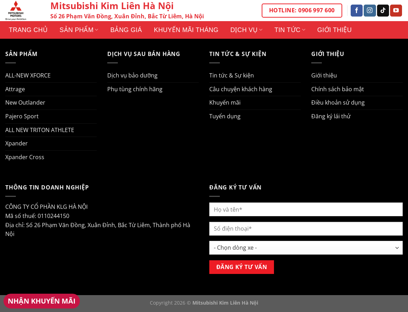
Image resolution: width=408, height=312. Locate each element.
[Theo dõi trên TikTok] (383, 11)
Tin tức (289, 29)
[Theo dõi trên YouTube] (396, 11)
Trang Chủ (28, 29)
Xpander (16, 143)
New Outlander (25, 102)
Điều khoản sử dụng (338, 102)
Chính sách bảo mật (337, 89)
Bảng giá (126, 29)
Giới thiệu (334, 29)
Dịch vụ (246, 29)
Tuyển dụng (225, 116)
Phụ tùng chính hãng (134, 89)
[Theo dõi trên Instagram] (370, 11)
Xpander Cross (24, 157)
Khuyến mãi (225, 102)
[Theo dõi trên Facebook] (357, 11)
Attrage (15, 89)
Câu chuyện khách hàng (240, 89)
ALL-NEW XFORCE (28, 75)
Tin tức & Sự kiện (231, 75)
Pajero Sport (22, 116)
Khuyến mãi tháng (186, 29)
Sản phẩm (78, 29)
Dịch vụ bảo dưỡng (132, 75)
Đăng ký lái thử (331, 116)
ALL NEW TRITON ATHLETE (39, 130)
